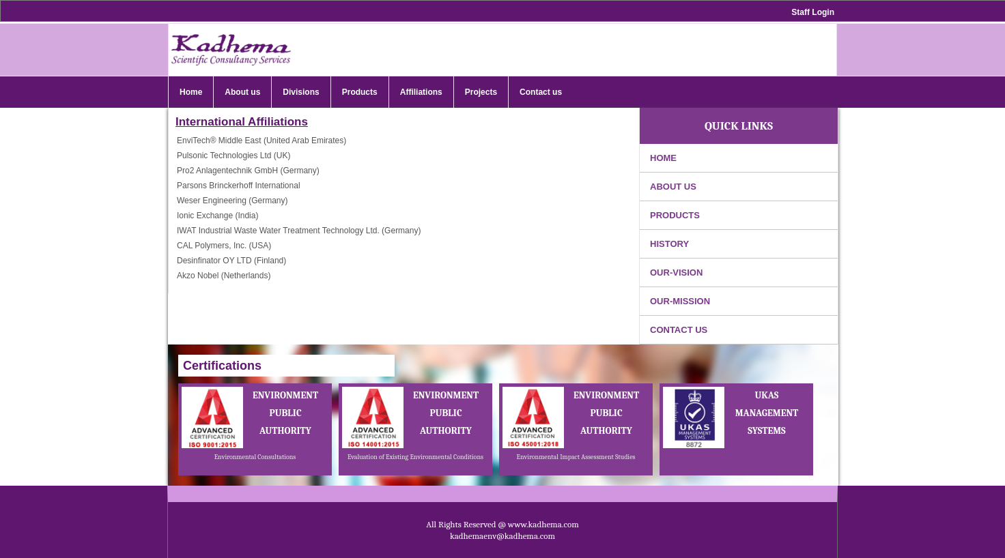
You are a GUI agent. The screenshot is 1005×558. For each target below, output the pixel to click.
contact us (678, 330)
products (675, 215)
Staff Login (812, 12)
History (669, 244)
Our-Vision (676, 272)
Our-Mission (680, 301)
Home (663, 158)
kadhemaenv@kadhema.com (502, 536)
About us (673, 186)
